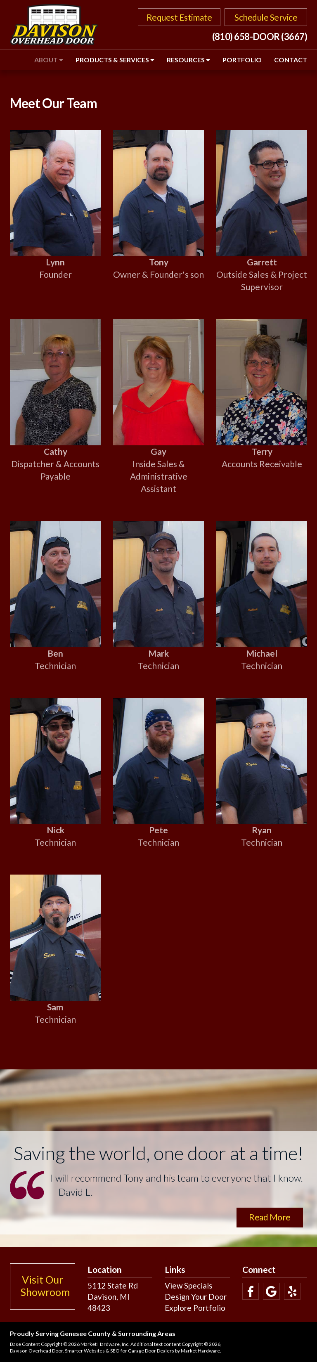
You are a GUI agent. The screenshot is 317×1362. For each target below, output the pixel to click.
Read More (269, 1217)
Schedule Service (265, 17)
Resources (188, 60)
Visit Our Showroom (45, 1285)
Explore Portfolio (195, 1307)
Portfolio (242, 60)
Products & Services (115, 60)
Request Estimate (179, 17)
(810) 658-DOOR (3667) (259, 36)
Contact (290, 60)
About (48, 60)
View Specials (189, 1285)
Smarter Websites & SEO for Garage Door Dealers (119, 1351)
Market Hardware (200, 1351)
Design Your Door (196, 1296)
